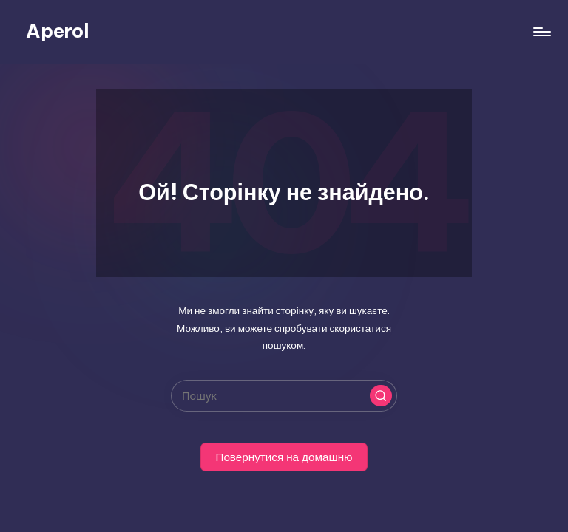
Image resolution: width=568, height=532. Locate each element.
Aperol (57, 31)
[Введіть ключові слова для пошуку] (283, 396)
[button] (381, 396)
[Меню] (541, 31)
